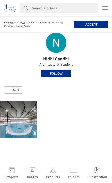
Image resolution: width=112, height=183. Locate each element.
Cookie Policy (23, 26)
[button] (13, 90)
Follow (56, 73)
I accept (91, 24)
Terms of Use (47, 22)
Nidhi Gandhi (56, 59)
